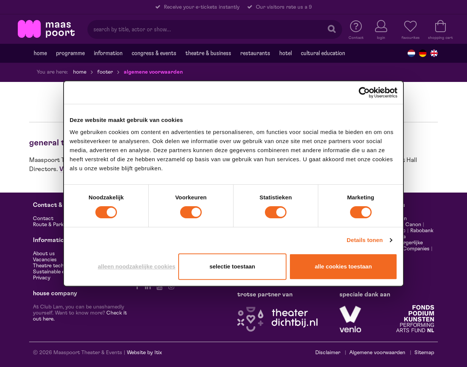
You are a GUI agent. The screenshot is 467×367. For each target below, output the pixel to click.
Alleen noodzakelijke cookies (136, 266)
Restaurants (255, 53)
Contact (43, 218)
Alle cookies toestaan (343, 266)
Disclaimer (327, 352)
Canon (413, 224)
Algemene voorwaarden (377, 352)
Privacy (41, 278)
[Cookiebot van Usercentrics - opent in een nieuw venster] (364, 92)
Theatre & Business (208, 53)
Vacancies (45, 259)
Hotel (285, 53)
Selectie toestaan (232, 266)
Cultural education (323, 53)
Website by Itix (144, 352)
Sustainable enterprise (60, 271)
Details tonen (365, 240)
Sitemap (424, 352)
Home (40, 53)
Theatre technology (56, 265)
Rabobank (421, 230)
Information (108, 53)
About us (44, 253)
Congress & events (154, 53)
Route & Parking (52, 224)
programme (70, 53)
